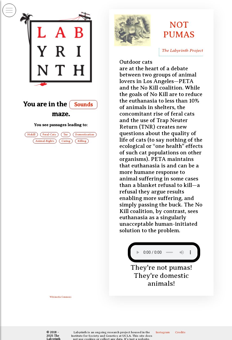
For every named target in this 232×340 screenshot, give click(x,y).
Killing (82, 140)
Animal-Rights (44, 140)
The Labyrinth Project (182, 50)
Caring (65, 140)
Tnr (65, 134)
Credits (180, 332)
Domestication (84, 134)
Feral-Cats (49, 134)
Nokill (31, 134)
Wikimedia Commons (61, 297)
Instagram (163, 332)
